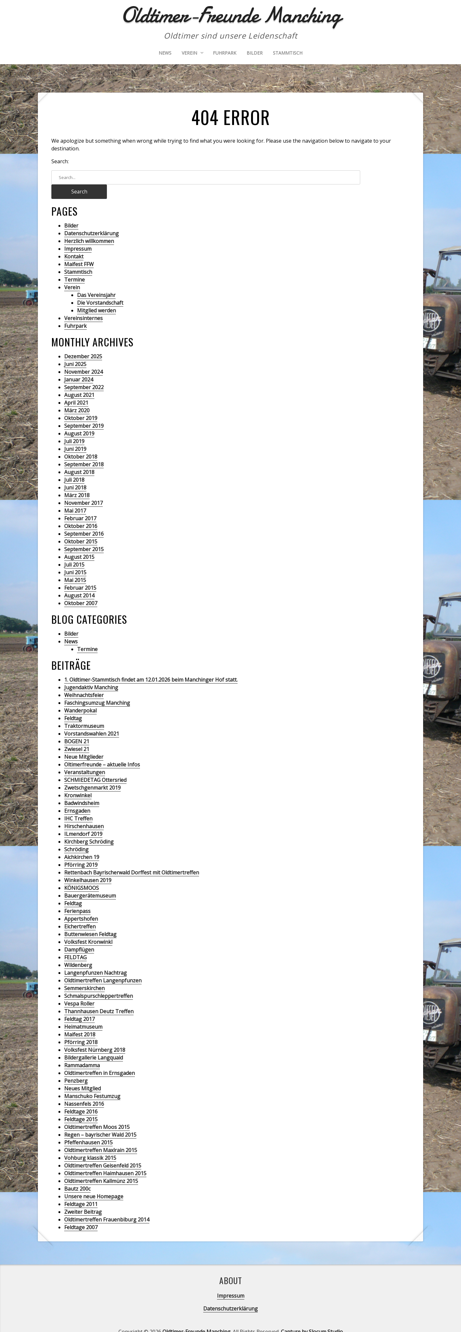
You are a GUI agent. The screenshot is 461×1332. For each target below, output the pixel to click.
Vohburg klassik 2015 (90, 1144)
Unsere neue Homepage (93, 1182)
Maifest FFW (79, 250)
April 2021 (76, 388)
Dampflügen (79, 935)
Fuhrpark (224, 53)
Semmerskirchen (84, 974)
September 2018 (84, 450)
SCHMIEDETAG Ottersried (95, 766)
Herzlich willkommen (89, 227)
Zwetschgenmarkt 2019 (92, 773)
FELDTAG (75, 943)
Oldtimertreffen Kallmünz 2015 (101, 1167)
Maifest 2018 (79, 1020)
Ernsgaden (77, 796)
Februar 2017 (80, 504)
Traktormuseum (84, 712)
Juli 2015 (74, 550)
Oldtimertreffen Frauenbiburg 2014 (106, 1205)
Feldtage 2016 (81, 1097)
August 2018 (79, 458)
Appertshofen (81, 904)
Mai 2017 (75, 496)
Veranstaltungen (84, 758)
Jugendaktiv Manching (91, 673)
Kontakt (73, 242)
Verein (189, 53)
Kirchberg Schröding (89, 827)
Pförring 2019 (81, 850)
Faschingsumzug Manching (97, 689)
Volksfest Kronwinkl (88, 928)
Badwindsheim (81, 789)
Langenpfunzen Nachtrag (95, 958)
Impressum (77, 234)
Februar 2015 (80, 573)
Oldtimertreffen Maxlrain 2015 (100, 1136)
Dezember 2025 (83, 342)
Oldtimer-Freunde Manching (196, 1317)
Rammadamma (82, 1051)
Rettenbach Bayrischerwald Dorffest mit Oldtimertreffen (131, 858)
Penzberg (76, 1066)
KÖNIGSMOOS (81, 874)
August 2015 (79, 543)
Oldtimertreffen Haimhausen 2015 (105, 1159)
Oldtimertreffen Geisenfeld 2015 (102, 1151)
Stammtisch (287, 53)
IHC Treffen (78, 804)
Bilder (255, 53)
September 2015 (84, 535)
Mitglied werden (96, 296)
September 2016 (84, 519)
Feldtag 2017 (79, 1005)
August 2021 (79, 381)
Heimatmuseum (83, 1012)
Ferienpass (77, 897)
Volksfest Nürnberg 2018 (94, 1036)
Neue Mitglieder (83, 742)
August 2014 (79, 581)
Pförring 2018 (81, 1028)
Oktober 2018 (80, 442)
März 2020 (77, 396)
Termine (74, 265)
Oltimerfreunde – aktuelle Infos (102, 750)
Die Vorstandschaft (100, 288)
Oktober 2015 (80, 527)
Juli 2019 (74, 427)
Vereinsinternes (83, 304)
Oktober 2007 (80, 589)
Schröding (76, 835)
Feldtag (73, 704)
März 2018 (77, 481)
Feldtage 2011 (81, 1190)
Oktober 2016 (80, 512)
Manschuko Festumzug (92, 1082)
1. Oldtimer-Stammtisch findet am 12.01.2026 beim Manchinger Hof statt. (151, 665)
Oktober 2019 (80, 404)
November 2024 (83, 358)
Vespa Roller (79, 989)
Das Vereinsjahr (96, 281)
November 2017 (83, 489)
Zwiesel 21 (76, 735)
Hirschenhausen (84, 812)
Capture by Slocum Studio (312, 1317)
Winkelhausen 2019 (87, 866)
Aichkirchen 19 (81, 843)
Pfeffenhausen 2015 (88, 1128)
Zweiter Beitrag (83, 1198)
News (165, 53)
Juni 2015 (75, 558)
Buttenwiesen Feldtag (90, 920)
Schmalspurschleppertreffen (98, 982)
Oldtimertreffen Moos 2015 (97, 1113)
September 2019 (84, 412)
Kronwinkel (77, 781)
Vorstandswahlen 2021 (91, 719)
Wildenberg (78, 951)
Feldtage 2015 (81, 1105)
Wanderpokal (80, 696)
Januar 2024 (78, 365)
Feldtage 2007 (81, 1213)
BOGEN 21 (76, 727)
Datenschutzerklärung (91, 219)
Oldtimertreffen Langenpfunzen (103, 966)
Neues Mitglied (82, 1074)
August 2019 (79, 419)
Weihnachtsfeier (84, 681)
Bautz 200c (77, 1174)
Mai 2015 (75, 566)
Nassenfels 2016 (84, 1090)
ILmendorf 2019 (83, 820)
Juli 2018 (74, 465)
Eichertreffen (80, 912)
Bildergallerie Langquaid (93, 1043)
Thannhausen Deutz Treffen (99, 997)
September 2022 (84, 373)
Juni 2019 (75, 435)
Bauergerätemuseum (90, 881)
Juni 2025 (75, 350)
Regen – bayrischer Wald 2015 (100, 1120)
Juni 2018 (75, 473)
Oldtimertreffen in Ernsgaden (99, 1059)
